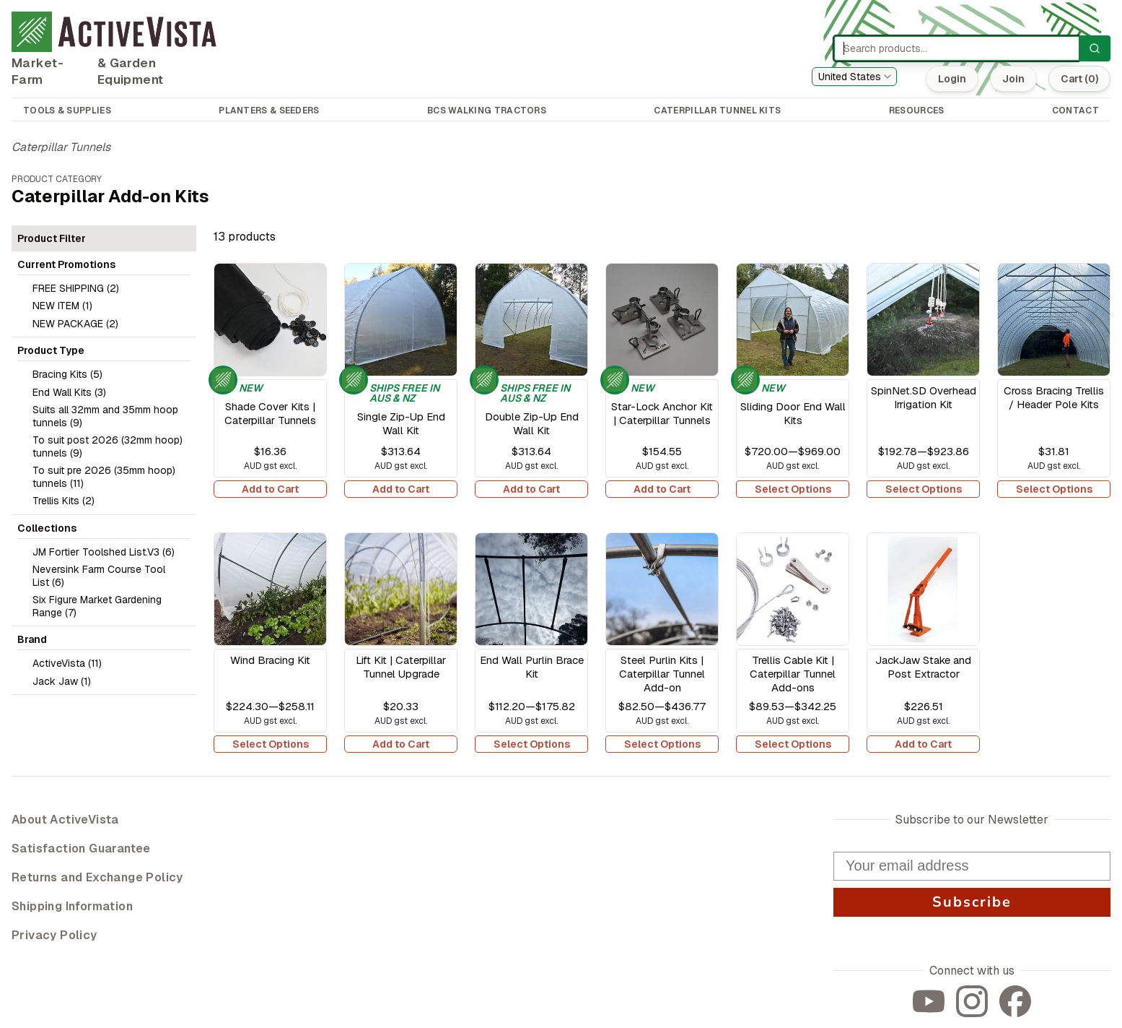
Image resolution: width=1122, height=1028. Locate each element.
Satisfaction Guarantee (81, 848)
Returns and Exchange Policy (97, 877)
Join (1013, 78)
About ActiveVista (65, 819)
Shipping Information (72, 906)
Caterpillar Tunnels (61, 147)
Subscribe (972, 902)
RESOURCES (917, 110)
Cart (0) (1079, 78)
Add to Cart (270, 489)
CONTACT (1075, 110)
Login (952, 78)
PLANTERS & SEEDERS (269, 110)
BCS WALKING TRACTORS (486, 110)
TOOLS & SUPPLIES (67, 110)
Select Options (793, 489)
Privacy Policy (54, 935)
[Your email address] (971, 866)
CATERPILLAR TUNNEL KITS (717, 110)
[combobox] (854, 76)
